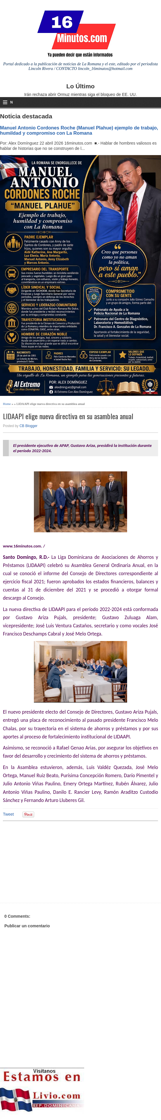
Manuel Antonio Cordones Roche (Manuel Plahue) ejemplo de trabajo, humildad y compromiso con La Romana (79, 130)
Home (7, 403)
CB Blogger (28, 426)
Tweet (8, 814)
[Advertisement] (48, 861)
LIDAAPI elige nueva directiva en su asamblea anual (68, 416)
